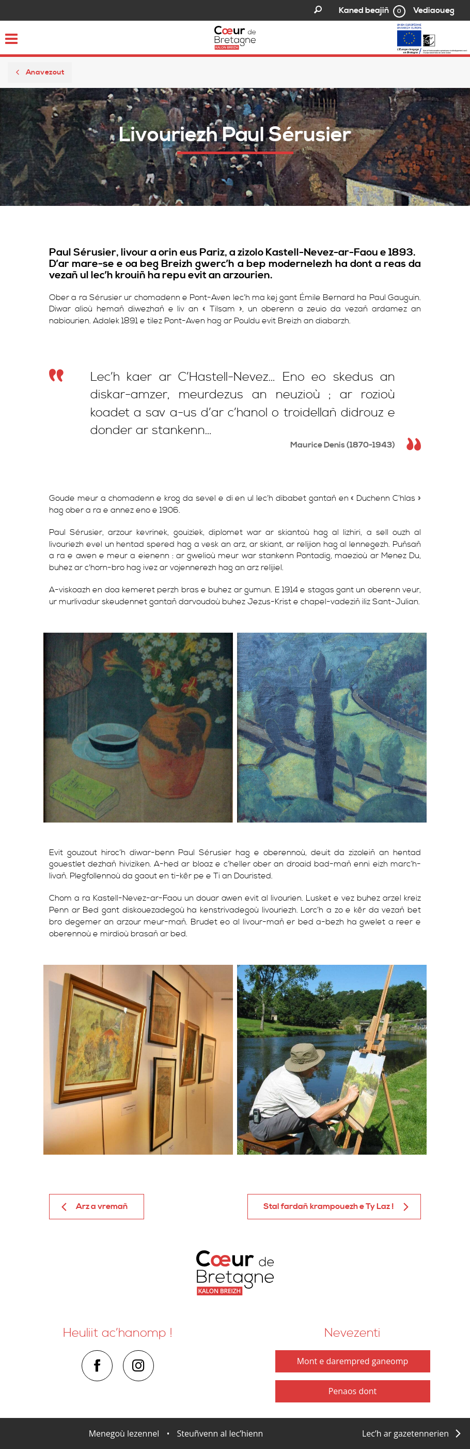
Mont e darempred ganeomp (353, 1361)
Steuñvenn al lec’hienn (220, 1433)
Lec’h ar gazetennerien (405, 1433)
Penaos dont (352, 1391)
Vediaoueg (434, 10)
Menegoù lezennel (124, 1433)
